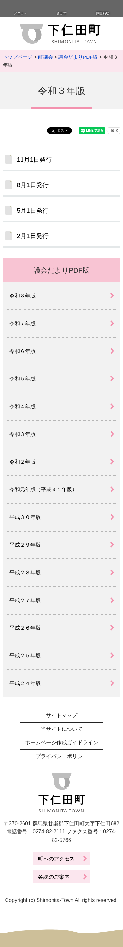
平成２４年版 (25, 683)
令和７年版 (22, 323)
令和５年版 (22, 378)
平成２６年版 (25, 628)
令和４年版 (22, 406)
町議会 (45, 57)
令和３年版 (22, 434)
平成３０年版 (25, 517)
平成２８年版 (25, 572)
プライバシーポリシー (62, 756)
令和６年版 (22, 351)
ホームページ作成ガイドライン (61, 742)
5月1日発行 (32, 210)
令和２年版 (22, 462)
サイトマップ (61, 715)
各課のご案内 (53, 877)
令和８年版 (22, 295)
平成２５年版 (25, 655)
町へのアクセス (56, 858)
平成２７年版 (25, 600)
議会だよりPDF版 (78, 57)
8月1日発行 (32, 185)
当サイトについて (62, 729)
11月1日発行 (34, 159)
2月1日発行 (32, 236)
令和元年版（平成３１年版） (43, 489)
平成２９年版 (25, 545)
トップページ (17, 57)
